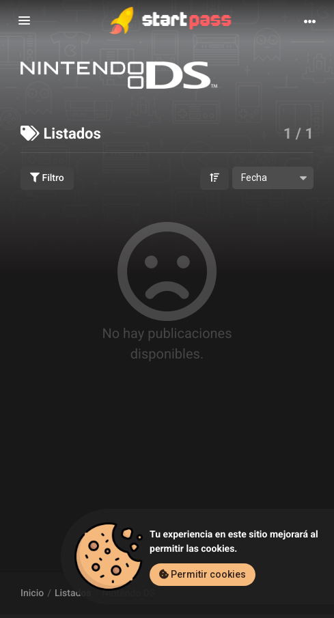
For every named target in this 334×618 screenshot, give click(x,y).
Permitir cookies (202, 574)
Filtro (47, 178)
